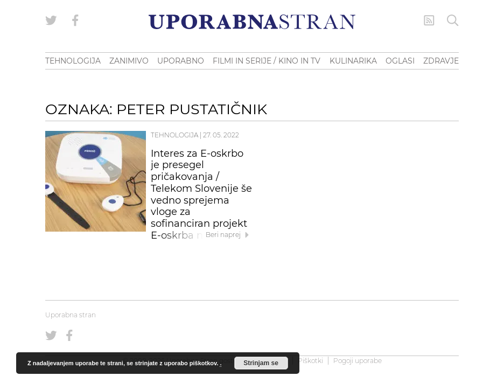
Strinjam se (260, 363)
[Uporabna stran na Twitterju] (51, 20)
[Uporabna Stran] (252, 22)
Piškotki (310, 361)
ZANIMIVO (129, 61)
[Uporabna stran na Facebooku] (75, 20)
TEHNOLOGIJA (73, 61)
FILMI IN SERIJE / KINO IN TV (266, 61)
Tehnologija (174, 135)
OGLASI (400, 61)
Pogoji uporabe (357, 361)
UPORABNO (180, 61)
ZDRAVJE (441, 61)
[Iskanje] (453, 20)
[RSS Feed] (429, 20)
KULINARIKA (353, 61)
